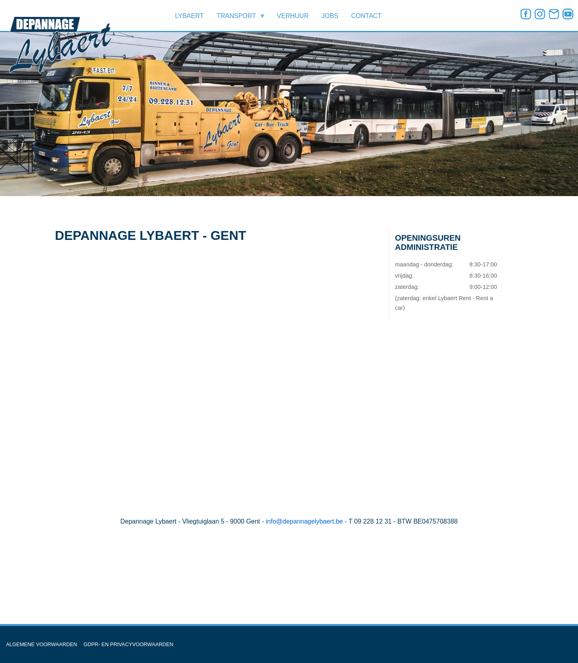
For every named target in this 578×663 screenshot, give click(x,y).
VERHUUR (293, 15)
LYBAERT (189, 15)
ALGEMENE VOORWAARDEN (41, 644)
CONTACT (366, 15)
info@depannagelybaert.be (304, 521)
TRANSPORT (237, 18)
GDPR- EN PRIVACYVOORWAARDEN (128, 644)
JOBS (330, 15)
